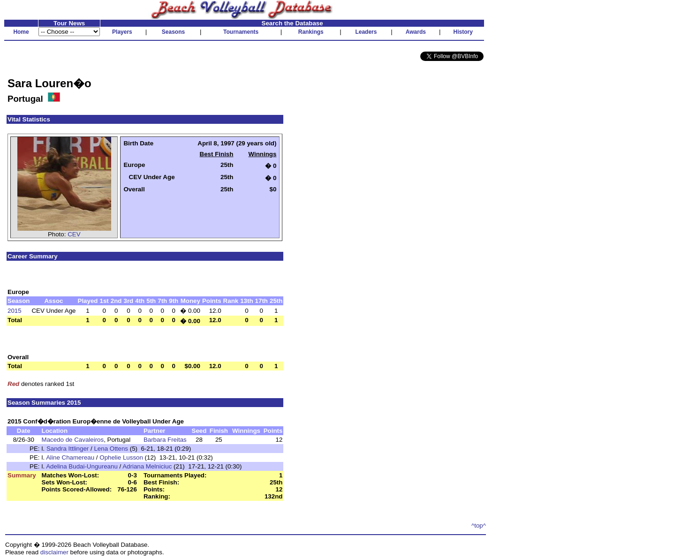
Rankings (311, 32)
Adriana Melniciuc (147, 466)
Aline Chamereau (70, 457)
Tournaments (240, 32)
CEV (74, 234)
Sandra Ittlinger (67, 448)
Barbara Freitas (165, 439)
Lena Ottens (111, 448)
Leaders (366, 32)
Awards (416, 32)
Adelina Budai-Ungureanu (82, 466)
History (463, 32)
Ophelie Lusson (121, 457)
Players (122, 32)
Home (21, 32)
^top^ (478, 525)
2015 (15, 310)
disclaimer (54, 552)
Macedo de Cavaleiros (73, 439)
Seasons (173, 32)
